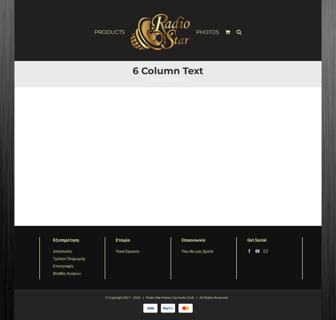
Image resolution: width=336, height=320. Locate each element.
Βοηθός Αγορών (67, 273)
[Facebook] (249, 251)
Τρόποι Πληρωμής (69, 258)
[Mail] (266, 251)
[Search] (239, 30)
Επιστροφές (63, 266)
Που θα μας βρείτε (198, 251)
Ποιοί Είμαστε (127, 251)
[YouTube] (257, 251)
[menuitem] (112, 32)
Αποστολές (62, 251)
